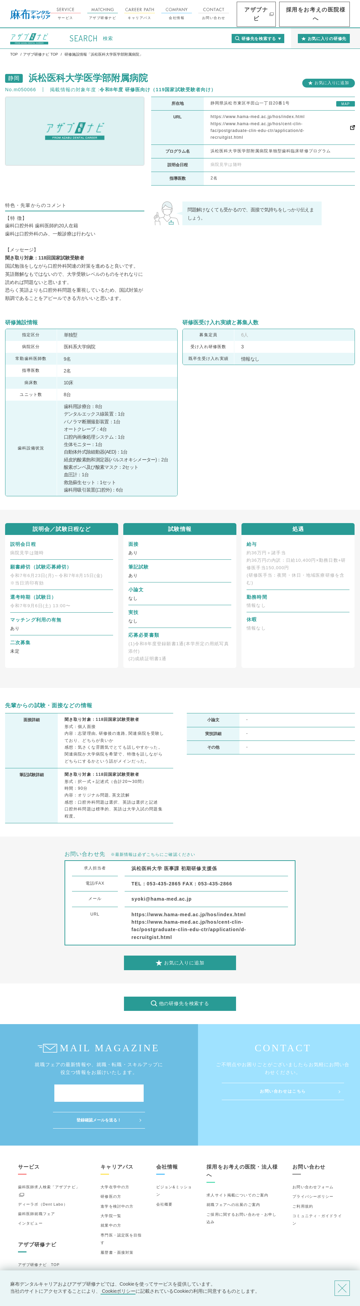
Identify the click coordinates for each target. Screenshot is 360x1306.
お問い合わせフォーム (313, 1160)
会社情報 (209, 14)
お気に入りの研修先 (36, 1267)
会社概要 (164, 1177)
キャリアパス (172, 14)
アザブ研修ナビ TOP (39, 1238)
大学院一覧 (111, 1189)
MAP (345, 104)
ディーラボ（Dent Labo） (43, 1177)
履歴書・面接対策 (117, 1225)
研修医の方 (111, 1170)
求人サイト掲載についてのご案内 (237, 1168)
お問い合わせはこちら (283, 1091)
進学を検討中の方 (117, 1179)
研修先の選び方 (32, 1247)
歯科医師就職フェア (36, 1187)
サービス (98, 14)
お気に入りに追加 (331, 82)
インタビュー (30, 1196)
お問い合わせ (246, 14)
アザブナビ (281, 14)
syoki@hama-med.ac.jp (161, 899)
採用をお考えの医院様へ (326, 14)
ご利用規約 (302, 1179)
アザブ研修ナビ (135, 14)
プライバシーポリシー (313, 1170)
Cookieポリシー (118, 1291)
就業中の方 (111, 1198)
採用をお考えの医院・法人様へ (242, 1144)
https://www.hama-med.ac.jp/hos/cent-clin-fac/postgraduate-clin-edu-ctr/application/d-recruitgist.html (258, 130)
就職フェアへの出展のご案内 (233, 1178)
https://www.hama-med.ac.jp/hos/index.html (258, 116)
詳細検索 (26, 1257)
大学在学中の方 (115, 1160)
